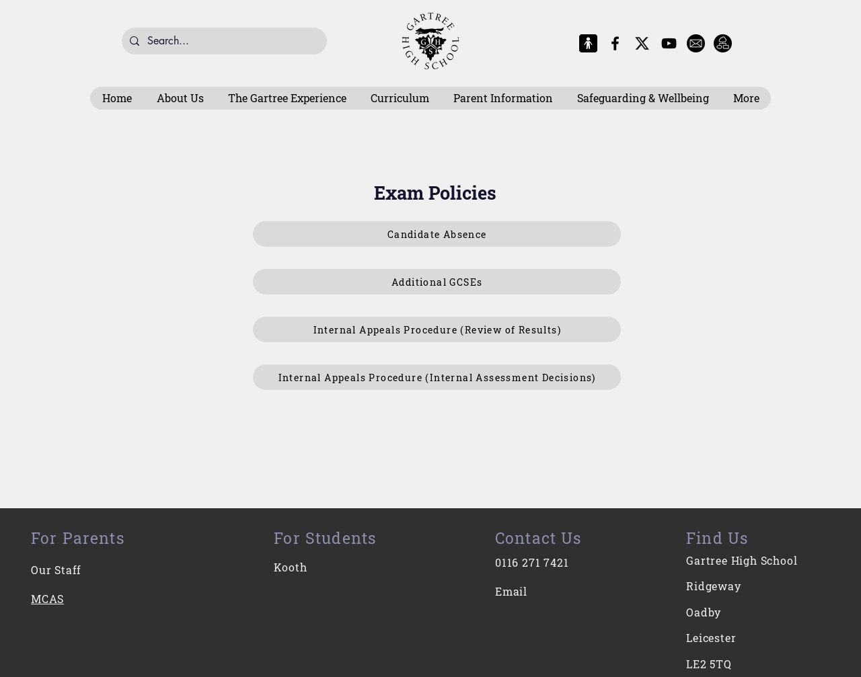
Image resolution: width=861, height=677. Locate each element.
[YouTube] (669, 43)
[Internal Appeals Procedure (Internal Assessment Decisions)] (437, 377)
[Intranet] (723, 43)
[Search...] (223, 41)
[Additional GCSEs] (437, 281)
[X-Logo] (642, 43)
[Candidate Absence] (437, 234)
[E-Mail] (696, 43)
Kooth (290, 567)
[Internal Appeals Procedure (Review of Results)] (437, 329)
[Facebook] (615, 43)
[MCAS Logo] (588, 43)
